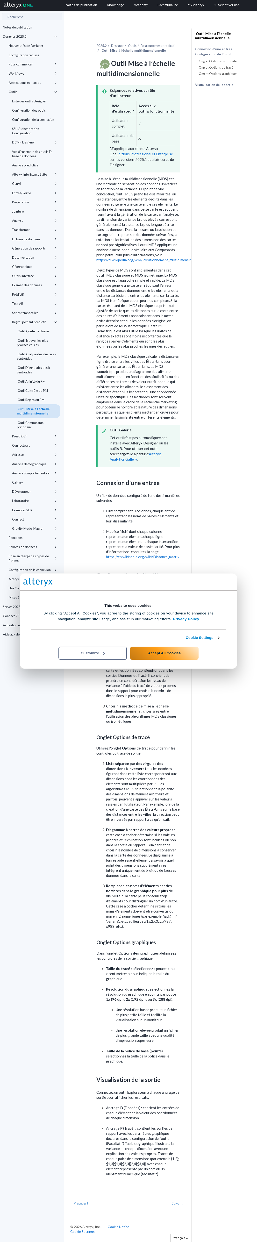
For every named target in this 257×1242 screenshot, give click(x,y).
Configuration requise (24, 55)
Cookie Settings (200, 637)
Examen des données (34, 285)
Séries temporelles (34, 313)
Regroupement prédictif (34, 322)
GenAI (34, 184)
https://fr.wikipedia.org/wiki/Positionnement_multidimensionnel (147, 260)
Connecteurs (34, 445)
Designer (117, 46)
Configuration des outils (29, 110)
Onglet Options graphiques (218, 74)
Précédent (81, 1203)
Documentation (34, 257)
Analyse (34, 220)
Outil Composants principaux (30, 425)
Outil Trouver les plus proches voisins (32, 343)
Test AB (34, 304)
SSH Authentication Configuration (25, 131)
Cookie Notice (118, 1227)
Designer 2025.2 (30, 36)
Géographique (34, 267)
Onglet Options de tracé (216, 67)
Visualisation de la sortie (214, 85)
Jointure (34, 211)
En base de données (34, 239)
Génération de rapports (34, 248)
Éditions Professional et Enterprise (144, 154)
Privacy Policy (186, 619)
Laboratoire (34, 501)
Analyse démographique (34, 464)
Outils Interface (34, 276)
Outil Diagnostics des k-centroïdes (34, 370)
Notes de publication (17, 27)
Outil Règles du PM (30, 400)
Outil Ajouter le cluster (33, 331)
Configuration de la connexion (33, 119)
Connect (34, 519)
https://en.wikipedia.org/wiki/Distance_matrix (142, 557)
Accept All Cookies (164, 653)
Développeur (34, 491)
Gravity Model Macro (34, 528)
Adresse (34, 455)
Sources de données (33, 547)
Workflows (33, 73)
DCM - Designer (34, 142)
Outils (33, 92)
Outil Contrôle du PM (32, 391)
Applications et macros (33, 83)
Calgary (34, 482)
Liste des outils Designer (29, 101)
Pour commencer (33, 64)
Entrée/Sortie (34, 193)
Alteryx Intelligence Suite (34, 174)
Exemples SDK (34, 510)
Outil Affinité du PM (31, 381)
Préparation (34, 202)
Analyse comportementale (34, 473)
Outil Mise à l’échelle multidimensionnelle (33, 411)
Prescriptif (34, 436)
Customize (93, 653)
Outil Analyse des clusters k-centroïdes (37, 356)
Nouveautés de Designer (26, 46)
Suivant (177, 1203)
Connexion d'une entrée (213, 49)
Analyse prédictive (25, 165)
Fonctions (33, 538)
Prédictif (34, 294)
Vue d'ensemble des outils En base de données (32, 154)
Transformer (34, 230)
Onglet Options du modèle (217, 61)
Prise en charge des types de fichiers (33, 558)
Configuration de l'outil (213, 54)
